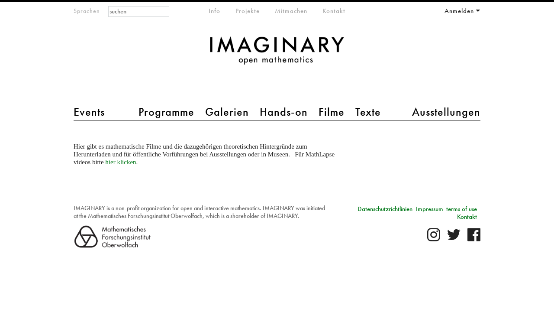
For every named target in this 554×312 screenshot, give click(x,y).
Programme (166, 112)
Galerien (227, 112)
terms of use (461, 209)
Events (89, 112)
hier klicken (120, 162)
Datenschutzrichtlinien (385, 209)
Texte (368, 112)
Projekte (247, 11)
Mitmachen (291, 11)
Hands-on (284, 112)
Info (214, 11)
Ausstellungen (446, 112)
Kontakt (333, 11)
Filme (332, 112)
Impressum (429, 209)
